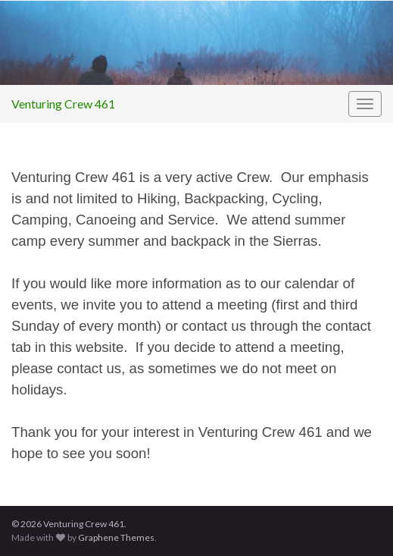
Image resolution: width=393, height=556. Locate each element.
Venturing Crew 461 (63, 103)
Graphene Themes (116, 537)
